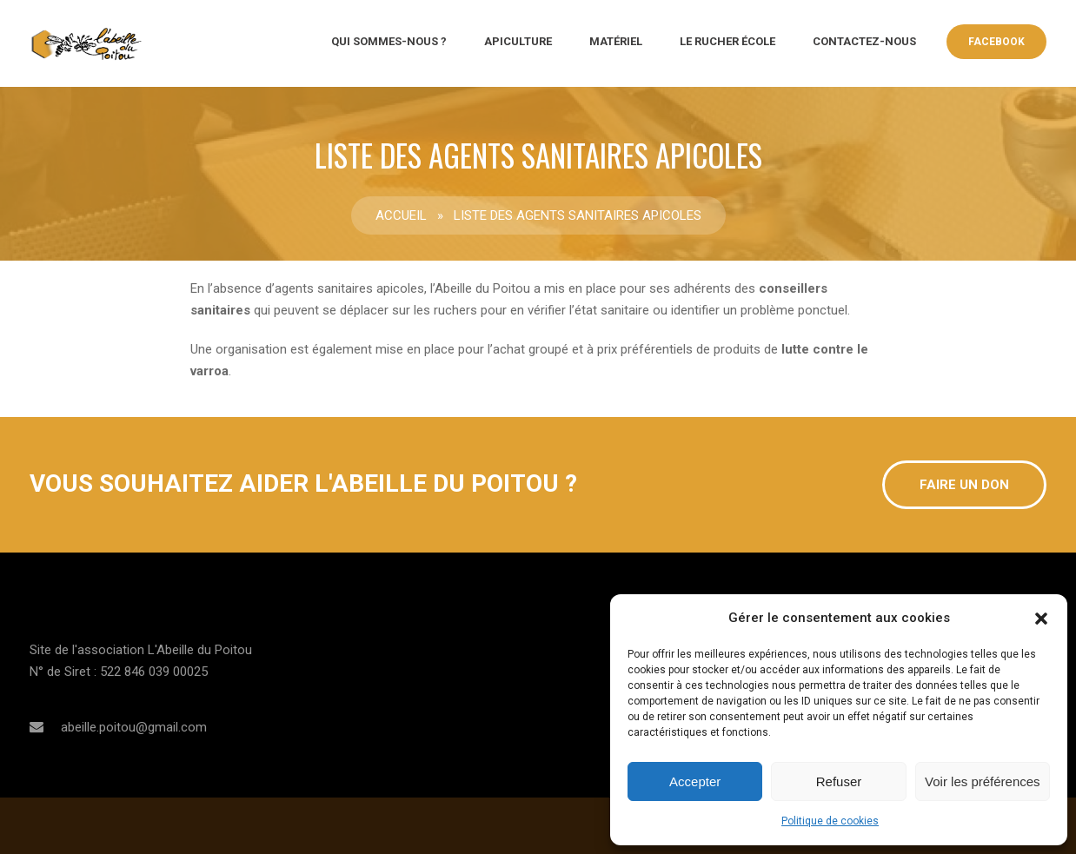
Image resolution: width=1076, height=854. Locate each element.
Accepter (695, 781)
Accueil (401, 215)
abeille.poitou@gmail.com (134, 727)
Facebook (996, 42)
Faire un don (964, 485)
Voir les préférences (982, 781)
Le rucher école (727, 41)
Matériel (615, 41)
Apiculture (518, 41)
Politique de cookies (830, 821)
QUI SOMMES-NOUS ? (389, 41)
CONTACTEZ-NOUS (864, 41)
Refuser (839, 781)
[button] (1041, 618)
